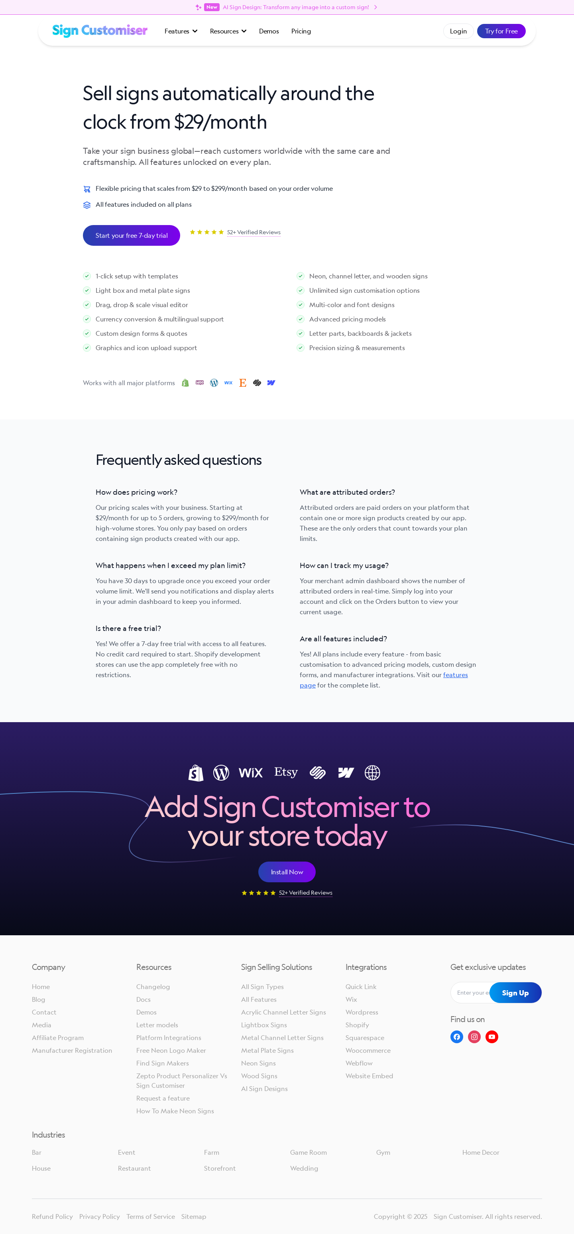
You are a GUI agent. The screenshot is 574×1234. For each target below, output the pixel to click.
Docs (143, 999)
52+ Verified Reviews (254, 232)
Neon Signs (258, 1063)
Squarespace (365, 1037)
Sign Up (515, 992)
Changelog (153, 986)
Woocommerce (368, 1050)
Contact (44, 1012)
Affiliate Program (58, 1037)
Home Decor (480, 1152)
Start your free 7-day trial (131, 235)
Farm (211, 1152)
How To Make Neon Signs (175, 1111)
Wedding (304, 1168)
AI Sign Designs (264, 1088)
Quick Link (361, 986)
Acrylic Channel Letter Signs (283, 1012)
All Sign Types (262, 986)
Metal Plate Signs (267, 1050)
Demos (269, 31)
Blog (38, 999)
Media (41, 1024)
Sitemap (193, 1216)
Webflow (359, 1063)
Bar (36, 1152)
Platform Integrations (168, 1037)
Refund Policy (52, 1216)
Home (41, 986)
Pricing (301, 31)
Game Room (308, 1152)
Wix (351, 999)
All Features (259, 999)
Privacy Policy (99, 1216)
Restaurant (134, 1168)
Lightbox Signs (264, 1024)
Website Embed (369, 1075)
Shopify (357, 1024)
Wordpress (362, 1012)
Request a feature (163, 1098)
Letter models (157, 1024)
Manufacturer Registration (72, 1050)
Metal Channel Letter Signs (282, 1037)
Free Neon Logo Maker (171, 1050)
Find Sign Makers (162, 1063)
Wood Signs (259, 1075)
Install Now (287, 872)
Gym (383, 1152)
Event (127, 1152)
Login (458, 31)
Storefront (220, 1168)
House (41, 1168)
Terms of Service (150, 1216)
